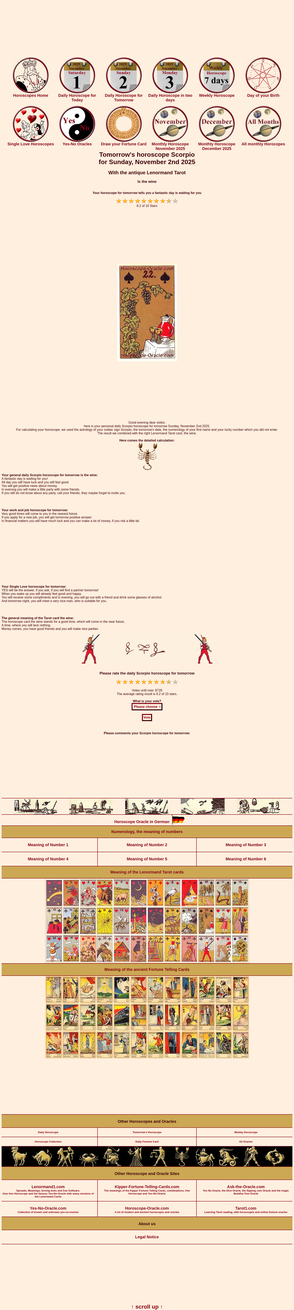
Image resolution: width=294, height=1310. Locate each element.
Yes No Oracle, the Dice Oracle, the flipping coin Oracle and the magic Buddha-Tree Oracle (245, 1187)
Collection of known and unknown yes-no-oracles (48, 1207)
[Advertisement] (147, 29)
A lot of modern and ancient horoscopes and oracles (147, 1207)
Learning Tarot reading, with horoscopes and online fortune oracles (245, 1207)
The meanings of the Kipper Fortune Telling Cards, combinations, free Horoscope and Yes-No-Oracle (147, 1187)
